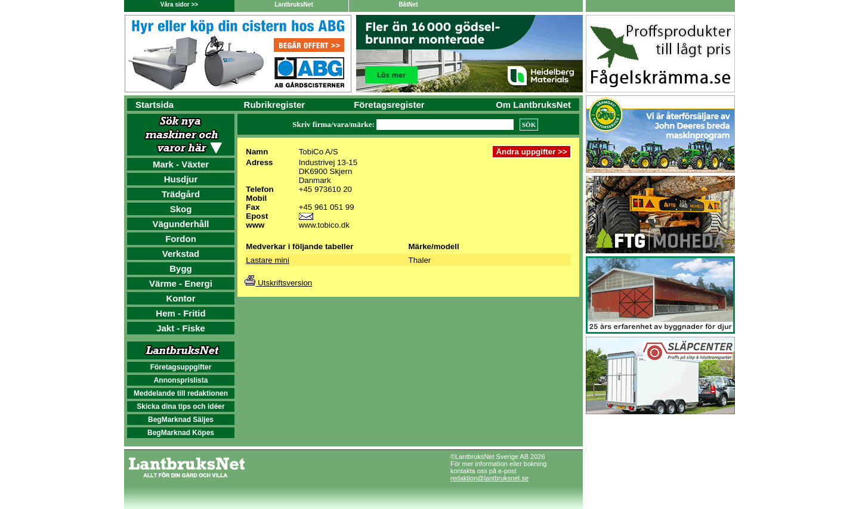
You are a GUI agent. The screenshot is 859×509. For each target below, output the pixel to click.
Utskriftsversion (278, 282)
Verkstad (181, 254)
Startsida (154, 105)
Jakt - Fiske (180, 328)
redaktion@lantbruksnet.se (489, 478)
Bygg (180, 268)
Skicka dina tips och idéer (180, 406)
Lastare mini (267, 260)
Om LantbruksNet (533, 105)
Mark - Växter (181, 164)
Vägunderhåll (180, 224)
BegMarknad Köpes (180, 433)
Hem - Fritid (180, 313)
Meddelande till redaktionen (181, 393)
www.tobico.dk (324, 225)
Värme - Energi (180, 283)
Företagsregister (389, 105)
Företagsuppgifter (181, 367)
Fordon (180, 239)
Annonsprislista (181, 380)
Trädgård (181, 194)
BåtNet (408, 4)
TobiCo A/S (318, 151)
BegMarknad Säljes (181, 419)
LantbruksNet (293, 4)
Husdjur (181, 179)
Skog (181, 209)
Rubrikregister (274, 105)
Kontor (180, 298)
